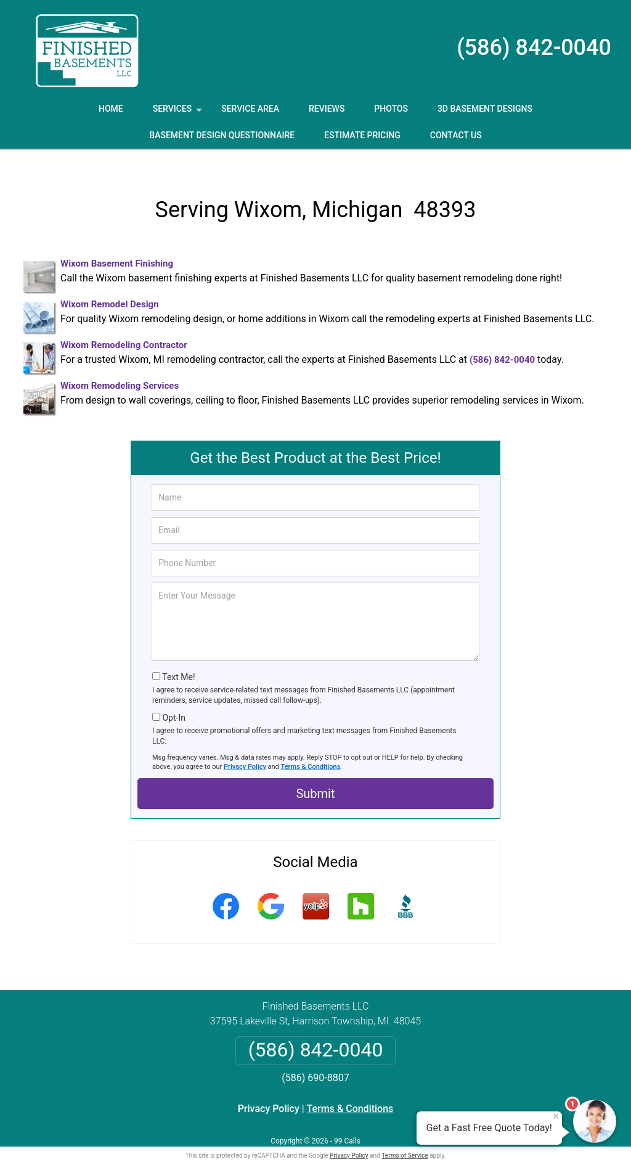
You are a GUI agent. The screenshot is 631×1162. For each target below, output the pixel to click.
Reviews (326, 109)
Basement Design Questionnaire (222, 135)
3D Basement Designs (485, 109)
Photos (391, 109)
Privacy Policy (245, 747)
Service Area (250, 109)
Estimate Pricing (362, 135)
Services (179, 113)
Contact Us (456, 135)
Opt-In (173, 698)
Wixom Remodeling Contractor (123, 325)
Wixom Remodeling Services (119, 365)
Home (111, 109)
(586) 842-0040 (534, 47)
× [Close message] (556, 1116)
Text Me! (178, 657)
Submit (315, 773)
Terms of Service (404, 1135)
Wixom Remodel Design (109, 284)
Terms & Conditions (311, 747)
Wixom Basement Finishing (116, 243)
